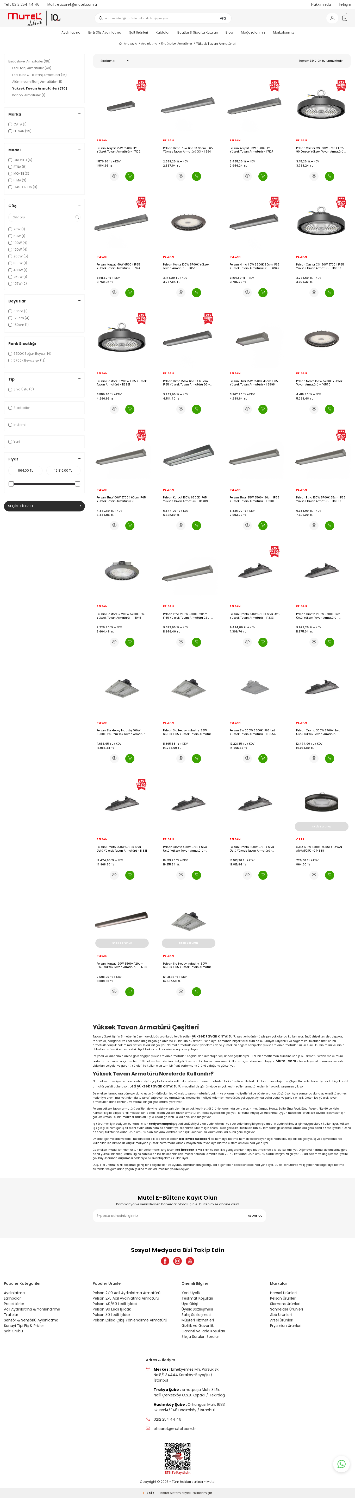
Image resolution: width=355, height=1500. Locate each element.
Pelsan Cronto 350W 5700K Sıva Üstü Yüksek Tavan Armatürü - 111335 (252, 848)
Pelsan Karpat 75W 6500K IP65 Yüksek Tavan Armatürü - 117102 (118, 150)
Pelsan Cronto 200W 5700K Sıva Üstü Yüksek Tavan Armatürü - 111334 (318, 615)
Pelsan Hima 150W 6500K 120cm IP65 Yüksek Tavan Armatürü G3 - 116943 (186, 383)
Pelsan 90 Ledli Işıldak (112, 1311)
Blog (229, 32)
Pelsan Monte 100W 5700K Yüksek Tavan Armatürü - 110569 (186, 266)
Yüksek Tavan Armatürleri (39, 88)
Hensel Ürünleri (283, 1295)
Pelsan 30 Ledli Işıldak (111, 1316)
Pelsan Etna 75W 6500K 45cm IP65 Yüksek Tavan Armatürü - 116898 (254, 383)
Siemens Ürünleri (285, 1305)
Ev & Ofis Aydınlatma (104, 32)
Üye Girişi (190, 1305)
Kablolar (163, 32)
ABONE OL (255, 1216)
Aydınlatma (70, 32)
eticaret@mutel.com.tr (72, 4)
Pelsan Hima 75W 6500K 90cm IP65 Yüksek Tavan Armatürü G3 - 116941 (188, 150)
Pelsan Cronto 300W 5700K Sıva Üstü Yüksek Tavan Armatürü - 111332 (318, 732)
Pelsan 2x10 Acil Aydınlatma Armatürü (126, 1295)
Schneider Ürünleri (286, 1311)
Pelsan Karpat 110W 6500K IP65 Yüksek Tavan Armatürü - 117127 (251, 150)
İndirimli (17, 424)
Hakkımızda (321, 4)
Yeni (14, 441)
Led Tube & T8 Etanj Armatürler (39, 75)
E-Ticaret (162, 1495)
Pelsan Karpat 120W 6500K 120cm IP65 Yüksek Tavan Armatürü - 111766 (122, 965)
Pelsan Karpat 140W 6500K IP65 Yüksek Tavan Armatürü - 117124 (118, 266)
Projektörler (14, 1305)
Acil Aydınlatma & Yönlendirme (32, 1311)
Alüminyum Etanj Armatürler (37, 81)
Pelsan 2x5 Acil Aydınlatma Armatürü (126, 1300)
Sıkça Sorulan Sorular (200, 1338)
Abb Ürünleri (281, 1316)
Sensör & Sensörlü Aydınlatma (31, 1322)
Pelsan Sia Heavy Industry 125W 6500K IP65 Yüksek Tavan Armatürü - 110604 (188, 732)
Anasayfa (128, 44)
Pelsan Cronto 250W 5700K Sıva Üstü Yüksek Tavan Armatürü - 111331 (122, 848)
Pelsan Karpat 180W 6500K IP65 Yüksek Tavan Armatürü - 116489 (185, 499)
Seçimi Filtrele (44, 506)
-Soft (148, 1495)
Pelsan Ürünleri (283, 1300)
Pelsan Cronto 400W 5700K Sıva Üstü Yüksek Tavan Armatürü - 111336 (185, 848)
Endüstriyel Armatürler (176, 44)
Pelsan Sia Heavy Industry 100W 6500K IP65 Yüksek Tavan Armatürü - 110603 (121, 732)
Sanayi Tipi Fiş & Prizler (24, 1327)
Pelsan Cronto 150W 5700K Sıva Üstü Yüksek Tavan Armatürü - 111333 (255, 615)
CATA (300, 839)
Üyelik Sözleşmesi (197, 1311)
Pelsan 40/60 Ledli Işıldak (115, 1305)
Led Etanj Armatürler (31, 68)
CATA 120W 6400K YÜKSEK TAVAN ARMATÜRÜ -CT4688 (319, 848)
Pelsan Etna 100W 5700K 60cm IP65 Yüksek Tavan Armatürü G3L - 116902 (121, 499)
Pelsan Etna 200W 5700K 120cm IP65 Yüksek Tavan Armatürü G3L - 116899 (187, 615)
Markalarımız (283, 32)
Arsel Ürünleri (281, 1322)
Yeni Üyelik (191, 1295)
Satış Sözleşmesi (196, 1316)
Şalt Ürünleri (138, 32)
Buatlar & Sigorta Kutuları (197, 32)
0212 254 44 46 (22, 4)
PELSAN (102, 140)
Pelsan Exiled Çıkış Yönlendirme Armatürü (130, 1322)
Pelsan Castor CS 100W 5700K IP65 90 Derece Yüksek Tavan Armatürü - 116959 (321, 150)
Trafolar (11, 1316)
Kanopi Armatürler (28, 95)
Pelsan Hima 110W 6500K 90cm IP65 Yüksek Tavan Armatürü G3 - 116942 (254, 266)
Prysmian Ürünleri (285, 1327)
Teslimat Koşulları (197, 1300)
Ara (223, 18)
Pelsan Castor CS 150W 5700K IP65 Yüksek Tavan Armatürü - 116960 (320, 266)
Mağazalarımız (253, 32)
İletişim (345, 4)
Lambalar (12, 1300)
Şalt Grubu (13, 1333)
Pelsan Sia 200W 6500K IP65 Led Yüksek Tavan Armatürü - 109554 (253, 732)
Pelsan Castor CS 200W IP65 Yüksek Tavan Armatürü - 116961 (122, 383)
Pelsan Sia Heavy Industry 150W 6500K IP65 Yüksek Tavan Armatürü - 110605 (188, 965)
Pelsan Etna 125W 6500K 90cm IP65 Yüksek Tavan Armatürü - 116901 (254, 499)
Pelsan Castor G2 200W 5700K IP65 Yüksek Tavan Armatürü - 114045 (121, 615)
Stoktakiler (19, 408)
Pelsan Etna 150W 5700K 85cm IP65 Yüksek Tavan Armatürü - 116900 (320, 499)
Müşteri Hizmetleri (198, 1322)
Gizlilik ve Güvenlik (198, 1327)
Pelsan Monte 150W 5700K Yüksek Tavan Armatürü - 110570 (319, 383)
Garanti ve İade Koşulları (203, 1333)
